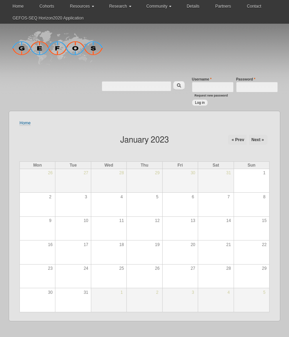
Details (193, 6)
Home (18, 6)
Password (245, 79)
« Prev (238, 139)
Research (118, 6)
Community (156, 6)
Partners (223, 6)
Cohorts (46, 6)
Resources (80, 6)
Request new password (211, 95)
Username (202, 79)
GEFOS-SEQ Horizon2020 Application (48, 18)
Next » (257, 139)
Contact (254, 6)
